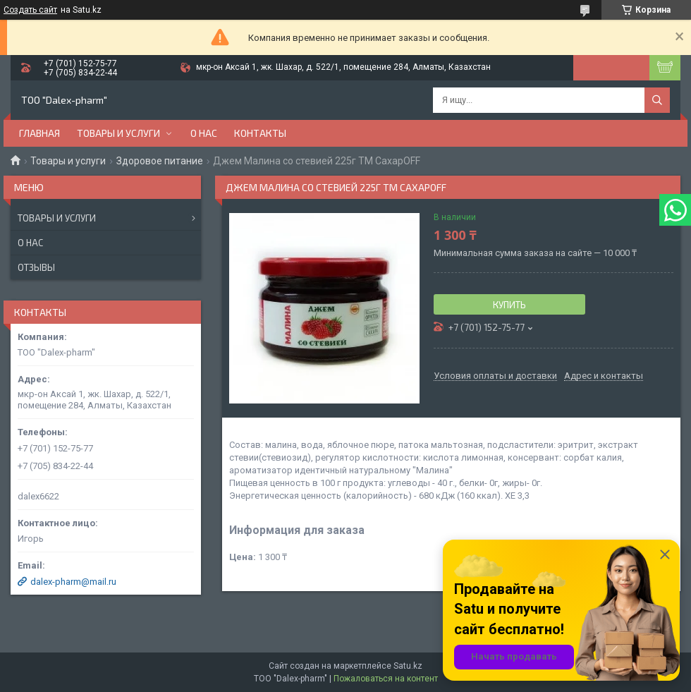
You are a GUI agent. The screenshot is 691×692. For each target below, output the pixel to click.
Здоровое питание (159, 160)
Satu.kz (407, 666)
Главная (39, 133)
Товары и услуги (118, 133)
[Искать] (657, 100)
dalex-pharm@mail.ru (73, 581)
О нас (203, 133)
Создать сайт (30, 10)
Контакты (260, 133)
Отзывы (36, 267)
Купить (509, 304)
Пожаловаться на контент (386, 679)
